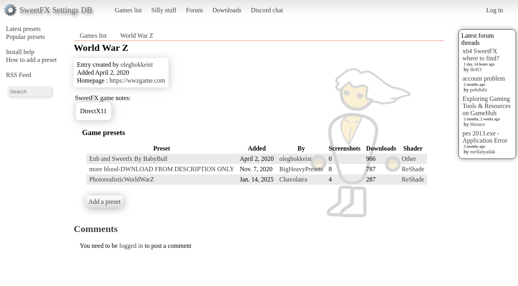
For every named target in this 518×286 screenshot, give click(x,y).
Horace (477, 124)
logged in (131, 245)
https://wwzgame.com (137, 80)
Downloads (226, 10)
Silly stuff (164, 10)
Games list (128, 10)
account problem (483, 78)
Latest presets (23, 28)
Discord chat (267, 10)
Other (409, 158)
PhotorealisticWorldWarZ (121, 179)
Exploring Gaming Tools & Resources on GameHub (486, 105)
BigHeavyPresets (301, 169)
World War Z (136, 35)
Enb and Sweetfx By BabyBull (128, 158)
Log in (494, 10)
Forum (194, 10)
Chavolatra (293, 179)
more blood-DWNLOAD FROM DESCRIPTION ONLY (161, 169)
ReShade (413, 169)
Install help (20, 51)
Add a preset (104, 201)
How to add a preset (31, 59)
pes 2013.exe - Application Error (484, 137)
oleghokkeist (137, 64)
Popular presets (25, 36)
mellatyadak (482, 152)
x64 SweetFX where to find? (480, 55)
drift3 (476, 69)
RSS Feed (18, 75)
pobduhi (478, 90)
